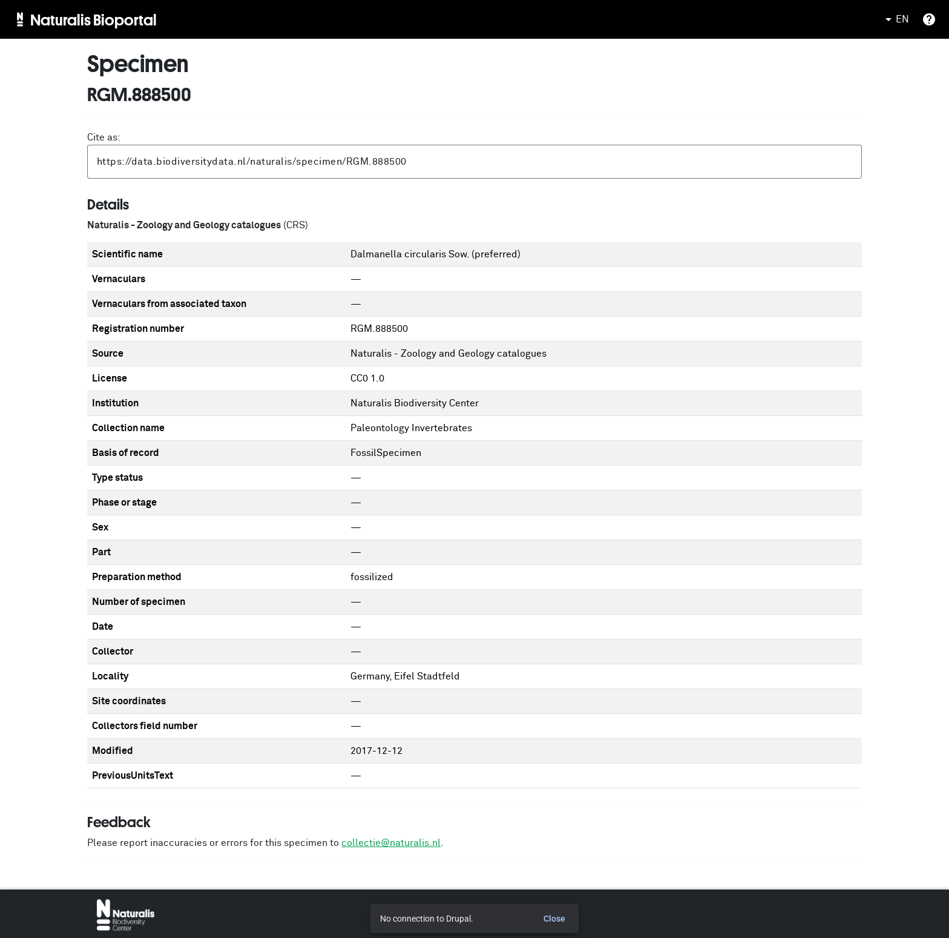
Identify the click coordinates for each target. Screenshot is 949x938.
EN (895, 19)
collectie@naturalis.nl (391, 843)
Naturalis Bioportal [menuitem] (93, 19)
